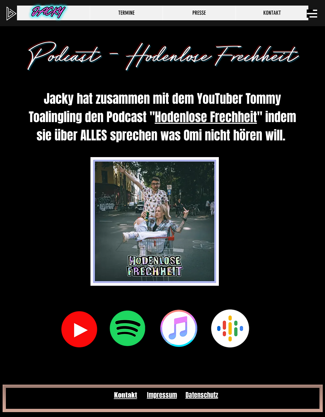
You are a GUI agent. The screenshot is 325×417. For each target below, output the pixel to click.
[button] (312, 13)
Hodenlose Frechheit (206, 117)
